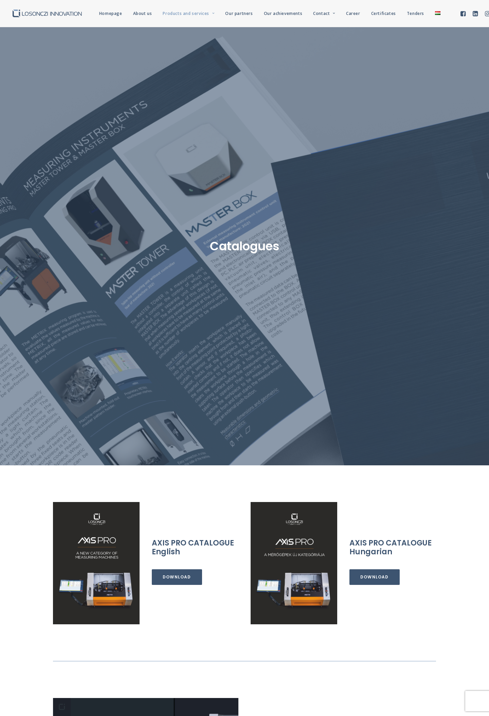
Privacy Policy (259, 675)
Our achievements (283, 13)
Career (353, 13)
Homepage (110, 13)
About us (142, 13)
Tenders (415, 13)
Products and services (188, 13)
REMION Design (317, 675)
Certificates (383, 13)
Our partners (239, 13)
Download (177, 270)
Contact (324, 13)
